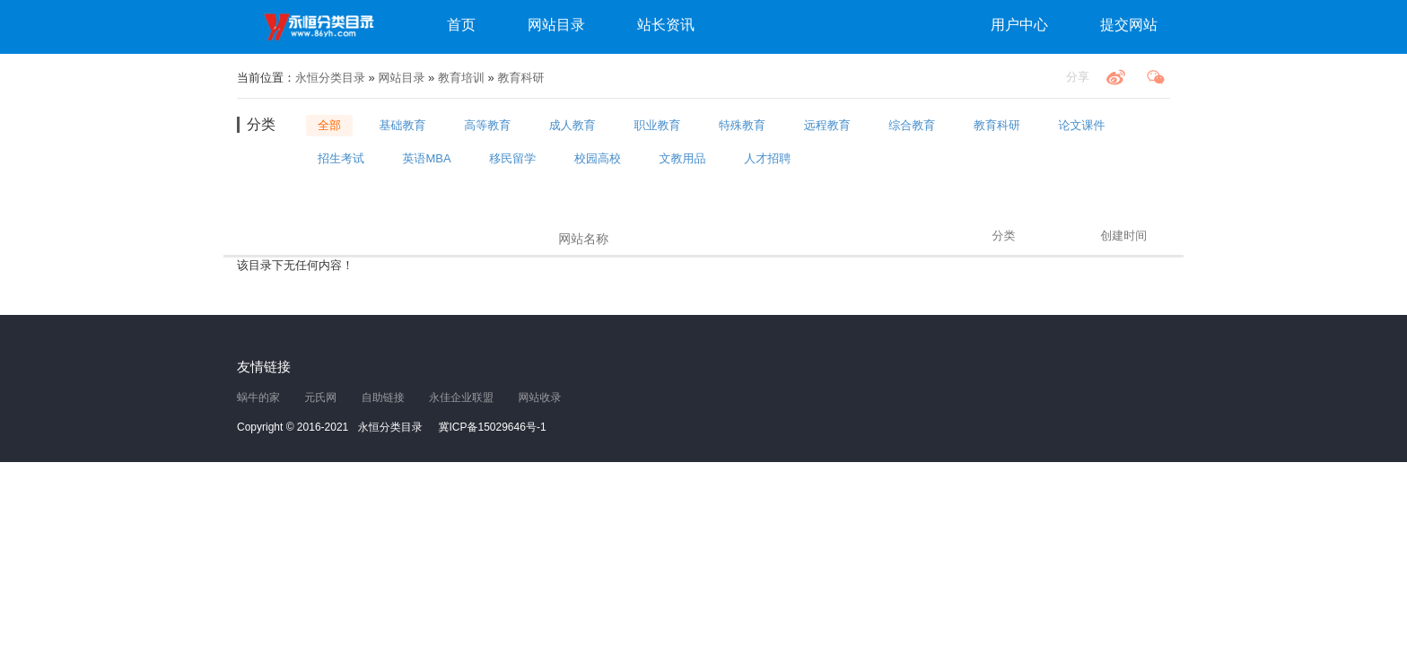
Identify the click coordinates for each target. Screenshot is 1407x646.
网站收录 (539, 397)
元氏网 (320, 397)
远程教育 (827, 125)
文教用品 (683, 157)
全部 (329, 125)
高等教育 (487, 125)
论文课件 (1082, 125)
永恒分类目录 (322, 27)
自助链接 (383, 397)
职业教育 (657, 125)
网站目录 (556, 24)
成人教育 (572, 125)
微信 (1155, 77)
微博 (1115, 77)
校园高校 (597, 157)
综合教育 (911, 125)
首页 (461, 24)
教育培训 (461, 77)
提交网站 (1129, 24)
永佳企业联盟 (461, 397)
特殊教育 (742, 125)
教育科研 (520, 77)
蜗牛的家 (258, 397)
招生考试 (341, 157)
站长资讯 (666, 24)
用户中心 (1019, 24)
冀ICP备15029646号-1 (492, 427)
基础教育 (403, 125)
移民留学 (512, 157)
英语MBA (427, 157)
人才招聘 (767, 157)
